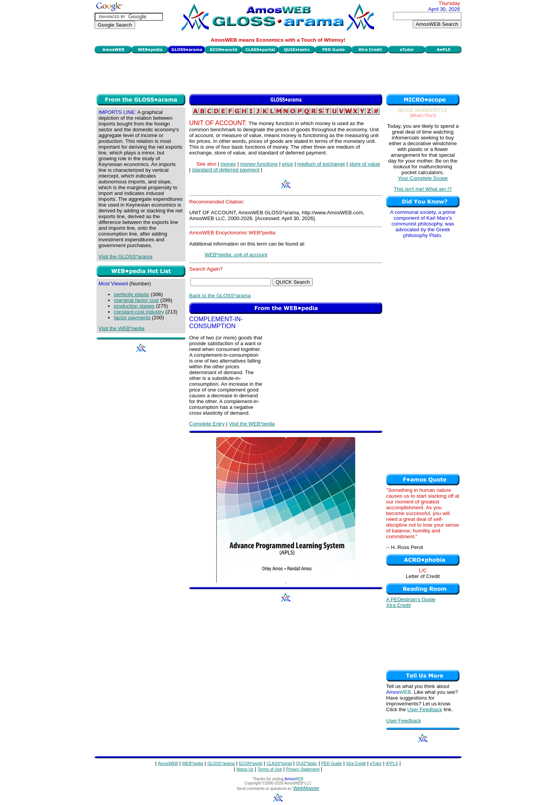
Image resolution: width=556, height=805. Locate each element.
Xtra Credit (398, 605)
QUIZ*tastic (306, 763)
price (287, 164)
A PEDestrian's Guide (411, 599)
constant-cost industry (139, 312)
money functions (259, 164)
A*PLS (392, 763)
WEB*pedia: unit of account (236, 255)
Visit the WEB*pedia (121, 328)
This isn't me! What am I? (423, 189)
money (228, 164)
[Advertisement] (278, 72)
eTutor (375, 763)
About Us (245, 769)
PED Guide (331, 763)
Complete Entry (207, 424)
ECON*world (250, 763)
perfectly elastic (131, 294)
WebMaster (306, 788)
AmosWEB (168, 763)
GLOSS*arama (221, 763)
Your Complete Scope (423, 178)
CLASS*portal (279, 763)
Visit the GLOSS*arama (125, 256)
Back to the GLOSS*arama (220, 295)
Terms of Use (270, 769)
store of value (364, 164)
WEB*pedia (192, 763)
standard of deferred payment (225, 170)
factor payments (132, 317)
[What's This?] (423, 115)
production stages (134, 306)
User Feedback (424, 709)
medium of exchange (321, 164)
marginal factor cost (136, 300)
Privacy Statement (302, 769)
